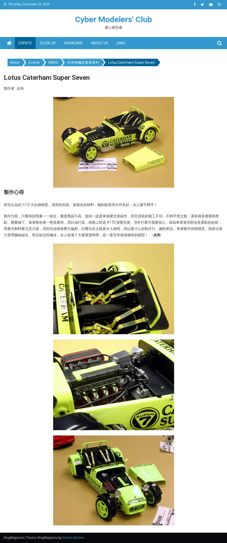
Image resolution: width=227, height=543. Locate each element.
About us (99, 43)
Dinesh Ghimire (73, 537)
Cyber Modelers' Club (113, 19)
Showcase (73, 43)
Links (120, 43)
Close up (48, 43)
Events (25, 43)
